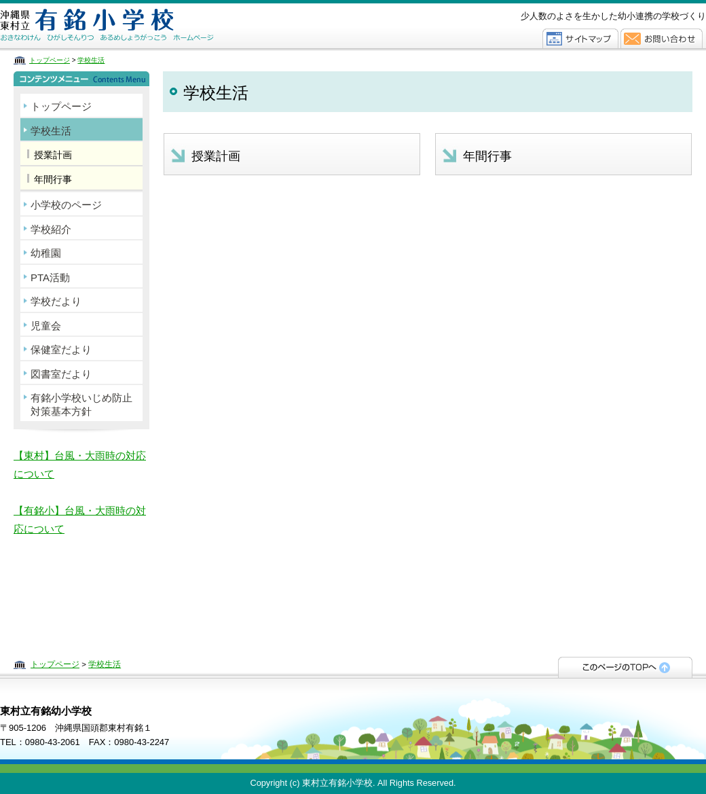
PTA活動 (50, 277)
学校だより (56, 301)
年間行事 (487, 156)
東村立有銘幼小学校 (141, 25)
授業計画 (215, 156)
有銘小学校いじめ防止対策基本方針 (81, 404)
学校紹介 (51, 229)
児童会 (46, 325)
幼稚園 (46, 253)
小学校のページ (66, 205)
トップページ (49, 60)
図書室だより (61, 374)
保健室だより (61, 349)
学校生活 (91, 60)
